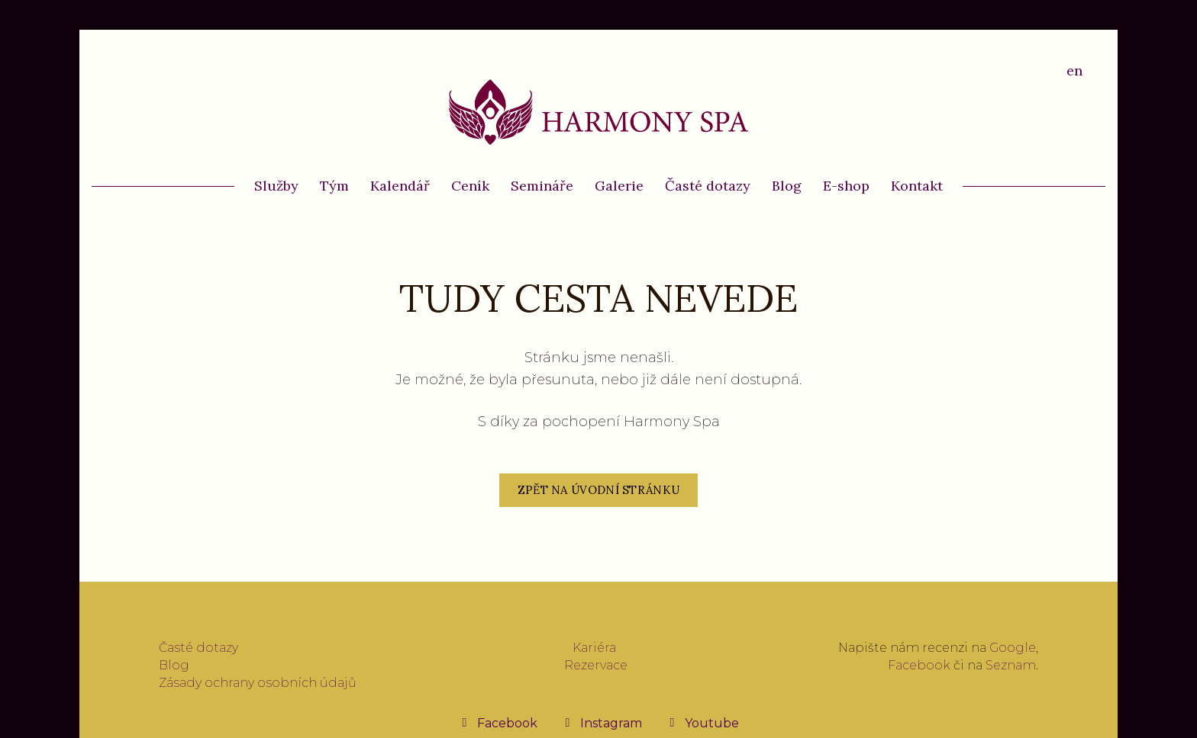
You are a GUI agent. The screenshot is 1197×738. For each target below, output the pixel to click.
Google (1012, 647)
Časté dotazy (198, 647)
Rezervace (596, 665)
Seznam (1011, 665)
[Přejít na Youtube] (702, 723)
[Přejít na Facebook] (498, 723)
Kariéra (594, 647)
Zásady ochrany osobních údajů (258, 682)
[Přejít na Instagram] (602, 723)
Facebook (919, 665)
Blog (174, 665)
